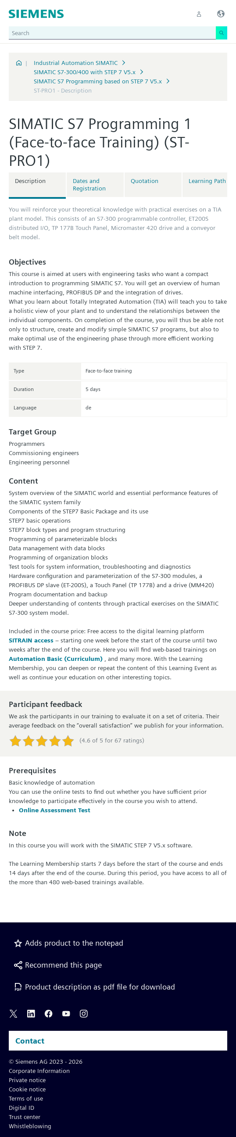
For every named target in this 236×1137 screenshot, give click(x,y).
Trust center (24, 1116)
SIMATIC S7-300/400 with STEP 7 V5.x (85, 71)
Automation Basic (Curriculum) (56, 658)
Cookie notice (27, 1089)
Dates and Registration (89, 184)
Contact (29, 1040)
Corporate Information (39, 1070)
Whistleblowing (30, 1126)
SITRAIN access (31, 640)
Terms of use (26, 1098)
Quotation (144, 180)
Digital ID (21, 1107)
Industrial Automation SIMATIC (76, 62)
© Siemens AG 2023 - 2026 (45, 1061)
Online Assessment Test (54, 810)
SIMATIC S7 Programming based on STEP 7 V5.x (98, 81)
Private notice (27, 1079)
